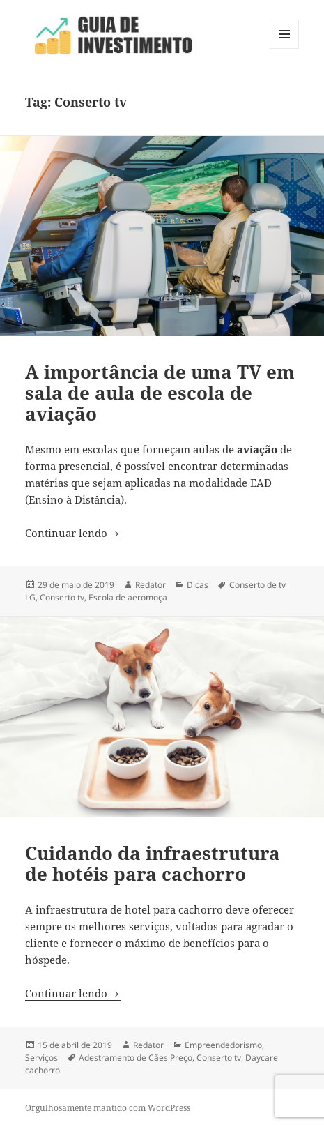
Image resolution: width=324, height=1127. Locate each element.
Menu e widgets (284, 48)
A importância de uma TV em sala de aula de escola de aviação (160, 392)
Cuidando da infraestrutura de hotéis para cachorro (152, 863)
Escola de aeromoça (127, 597)
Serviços (41, 1058)
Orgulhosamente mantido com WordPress (107, 1108)
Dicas (197, 585)
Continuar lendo (73, 533)
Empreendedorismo (223, 1045)
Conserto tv (62, 597)
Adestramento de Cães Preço (135, 1058)
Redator (150, 585)
